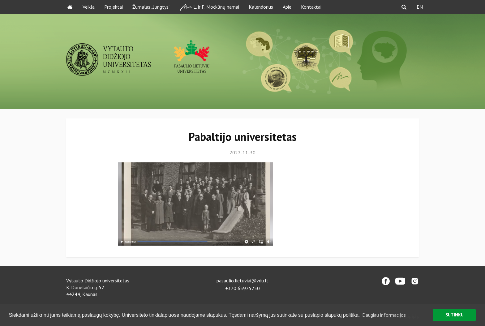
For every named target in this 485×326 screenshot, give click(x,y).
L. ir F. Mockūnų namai (209, 7)
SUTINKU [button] (454, 315)
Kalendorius (261, 7)
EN (420, 7)
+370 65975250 (242, 288)
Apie (287, 7)
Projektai (113, 7)
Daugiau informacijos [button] (384, 315)
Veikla (89, 7)
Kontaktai (311, 7)
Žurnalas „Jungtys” (151, 7)
